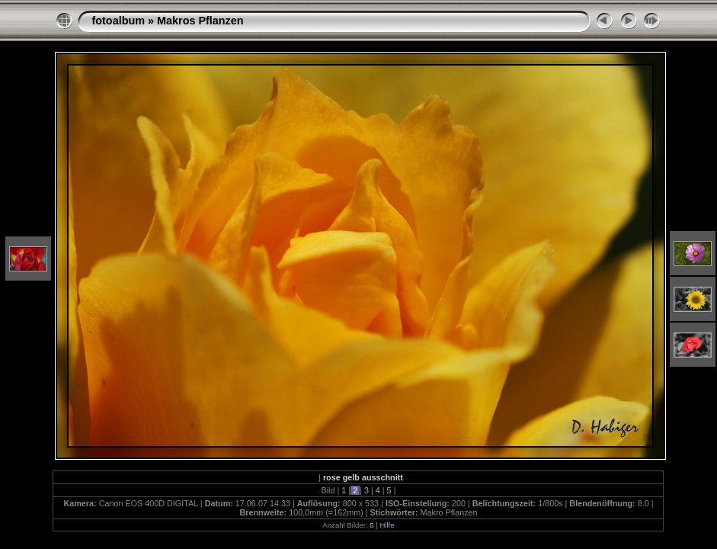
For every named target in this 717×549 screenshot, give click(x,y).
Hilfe (386, 525)
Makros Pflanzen (200, 20)
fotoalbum (118, 20)
